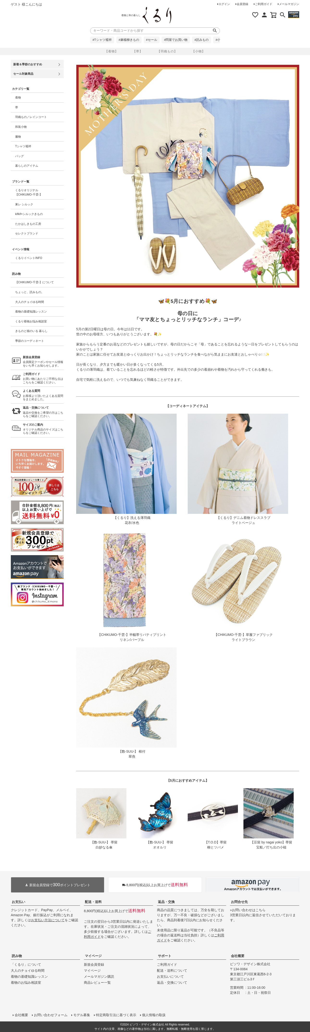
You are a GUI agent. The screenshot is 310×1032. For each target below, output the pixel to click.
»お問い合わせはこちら (248, 910)
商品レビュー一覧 (97, 982)
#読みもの (201, 40)
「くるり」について (26, 964)
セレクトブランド (26, 233)
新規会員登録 (94, 964)
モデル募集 (81, 1015)
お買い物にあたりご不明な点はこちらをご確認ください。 (43, 378)
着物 (18, 97)
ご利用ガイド (263, 4)
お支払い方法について (48, 920)
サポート (164, 956)
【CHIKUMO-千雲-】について (34, 282)
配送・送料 (93, 902)
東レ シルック (24, 204)
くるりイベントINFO (28, 258)
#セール (151, 40)
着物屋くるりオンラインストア (157, 15)
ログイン (224, 4)
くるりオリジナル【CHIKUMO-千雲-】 (28, 192)
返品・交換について (172, 982)
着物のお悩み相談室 (26, 982)
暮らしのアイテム (26, 165)
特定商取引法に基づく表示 (116, 1015)
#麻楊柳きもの (129, 40)
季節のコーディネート (29, 341)
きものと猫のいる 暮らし (31, 331)
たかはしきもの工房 (28, 224)
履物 (18, 136)
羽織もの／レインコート (31, 117)
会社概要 (237, 956)
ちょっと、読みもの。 (29, 292)
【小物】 (198, 51)
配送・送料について (172, 970)
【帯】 (138, 51)
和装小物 (21, 127)
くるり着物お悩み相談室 (31, 321)
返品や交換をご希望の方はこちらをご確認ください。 (43, 412)
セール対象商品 (23, 73)
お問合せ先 (239, 902)
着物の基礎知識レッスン (31, 311)
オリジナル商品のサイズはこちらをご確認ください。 (43, 429)
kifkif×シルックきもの (29, 214)
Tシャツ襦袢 (23, 146)
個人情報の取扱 (154, 1015)
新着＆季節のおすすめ (27, 64)
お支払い (18, 902)
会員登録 (242, 4)
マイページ (93, 956)
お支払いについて (170, 976)
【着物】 (111, 51)
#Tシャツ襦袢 (102, 40)
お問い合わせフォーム (51, 1015)
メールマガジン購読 (99, 976)
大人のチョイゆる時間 (29, 302)
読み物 (17, 956)
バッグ (19, 156)
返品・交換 (166, 902)
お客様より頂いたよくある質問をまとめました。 (43, 395)
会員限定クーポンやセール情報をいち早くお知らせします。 (43, 361)
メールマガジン (289, 4)
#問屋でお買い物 (175, 40)
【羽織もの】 (167, 51)
